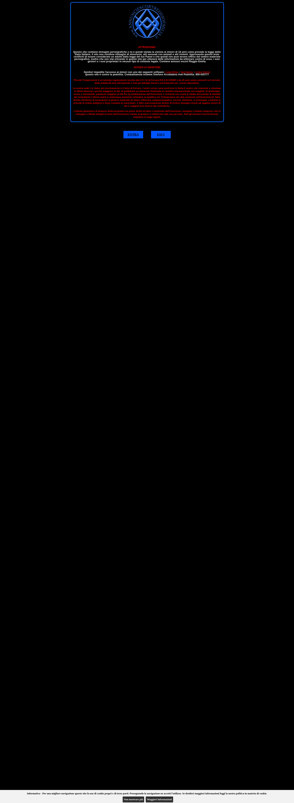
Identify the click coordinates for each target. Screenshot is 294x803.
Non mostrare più (133, 799)
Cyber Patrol (202, 72)
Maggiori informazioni (159, 799)
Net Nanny (187, 72)
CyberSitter (172, 72)
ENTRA (133, 134)
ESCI (160, 134)
